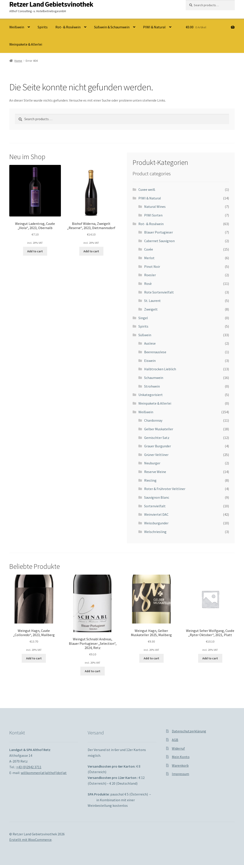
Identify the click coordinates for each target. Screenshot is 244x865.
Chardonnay (153, 420)
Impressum (180, 774)
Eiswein (150, 360)
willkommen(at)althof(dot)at (44, 772)
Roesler (150, 275)
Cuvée (148, 249)
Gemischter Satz (156, 437)
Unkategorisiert (150, 394)
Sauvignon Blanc (156, 497)
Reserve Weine (155, 471)
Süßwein (144, 335)
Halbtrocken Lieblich (160, 369)
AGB (175, 740)
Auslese (150, 343)
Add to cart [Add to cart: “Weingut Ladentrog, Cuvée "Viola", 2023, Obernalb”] (35, 251)
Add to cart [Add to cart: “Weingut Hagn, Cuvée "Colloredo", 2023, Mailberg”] (34, 658)
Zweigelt (151, 309)
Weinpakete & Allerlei (25, 44)
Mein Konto (181, 757)
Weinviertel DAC (156, 514)
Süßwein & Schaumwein (112, 27)
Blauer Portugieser (158, 232)
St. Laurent (152, 300)
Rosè (148, 283)
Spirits (43, 27)
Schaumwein (153, 377)
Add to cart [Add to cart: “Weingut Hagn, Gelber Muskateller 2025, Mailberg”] (151, 658)
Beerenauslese (155, 352)
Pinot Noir (152, 266)
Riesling (150, 480)
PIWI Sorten (153, 215)
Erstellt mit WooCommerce (30, 839)
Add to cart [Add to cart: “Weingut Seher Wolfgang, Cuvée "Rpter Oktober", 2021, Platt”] (210, 658)
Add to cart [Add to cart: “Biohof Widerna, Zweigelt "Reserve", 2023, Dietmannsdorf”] (91, 251)
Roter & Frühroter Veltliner (164, 489)
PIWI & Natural (154, 27)
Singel (143, 318)
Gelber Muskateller (158, 429)
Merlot (149, 258)
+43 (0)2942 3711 (28, 767)
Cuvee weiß (146, 189)
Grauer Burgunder (157, 446)
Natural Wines (155, 206)
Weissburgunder (156, 523)
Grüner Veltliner (156, 454)
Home (18, 61)
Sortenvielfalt (155, 506)
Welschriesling (155, 531)
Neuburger (152, 463)
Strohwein (152, 386)
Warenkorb (180, 765)
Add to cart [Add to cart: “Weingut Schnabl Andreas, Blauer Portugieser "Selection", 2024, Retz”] (92, 671)
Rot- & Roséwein (68, 27)
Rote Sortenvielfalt (159, 292)
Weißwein (16, 27)
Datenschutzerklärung (189, 731)
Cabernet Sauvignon (159, 241)
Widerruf (178, 748)
